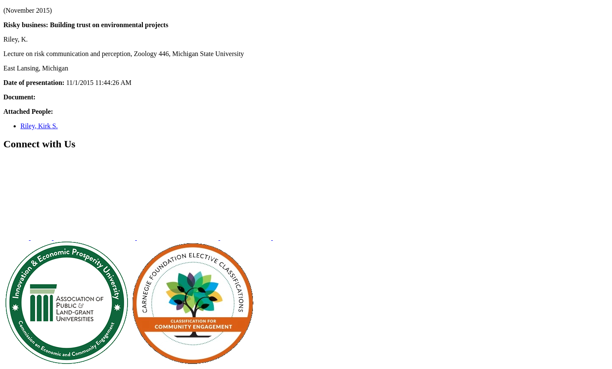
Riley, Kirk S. (39, 126)
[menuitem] (17, 237)
